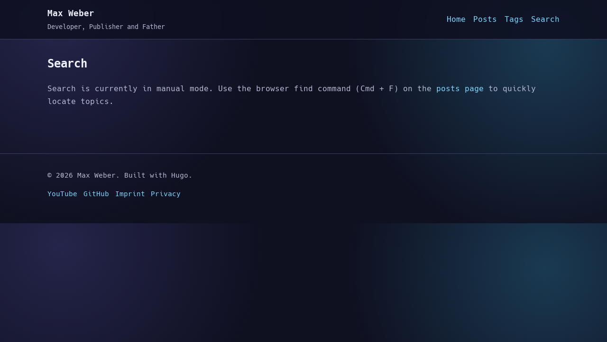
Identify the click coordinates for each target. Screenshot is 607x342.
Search (545, 19)
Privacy (166, 194)
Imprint (130, 194)
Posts (485, 19)
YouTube (62, 194)
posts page (460, 88)
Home (456, 19)
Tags (514, 19)
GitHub (96, 194)
